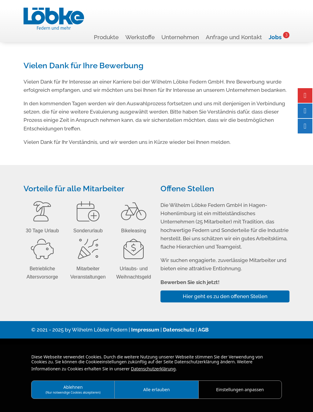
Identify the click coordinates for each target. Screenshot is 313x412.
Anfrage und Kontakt (234, 37)
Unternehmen (180, 37)
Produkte (106, 37)
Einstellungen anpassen (240, 389)
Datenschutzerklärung (153, 369)
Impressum (145, 330)
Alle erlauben (156, 389)
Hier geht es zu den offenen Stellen (225, 296)
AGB (203, 330)
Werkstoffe (140, 37)
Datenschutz (178, 330)
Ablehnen (73, 389)
